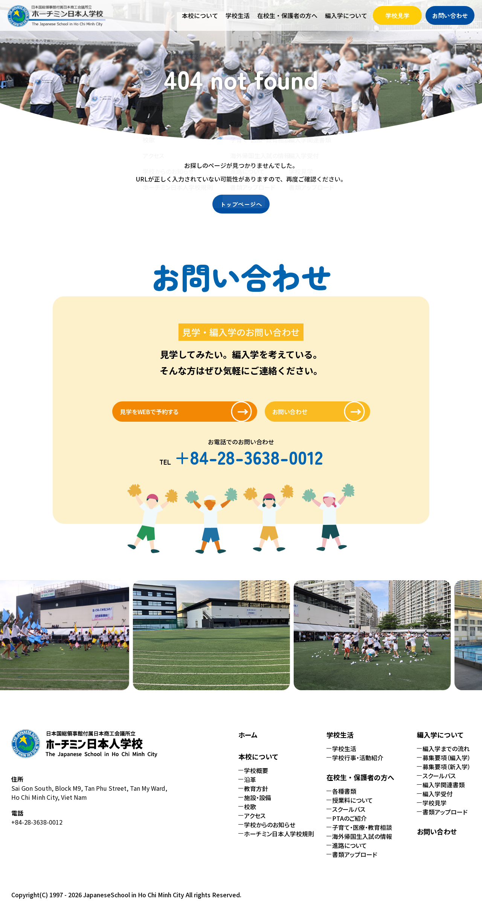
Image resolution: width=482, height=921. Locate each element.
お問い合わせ (450, 15)
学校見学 (397, 15)
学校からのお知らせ (269, 831)
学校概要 (256, 777)
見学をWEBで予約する (170, 414)
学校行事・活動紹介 (357, 764)
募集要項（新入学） (447, 773)
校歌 (250, 813)
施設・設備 (257, 804)
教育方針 (256, 795)
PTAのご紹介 (349, 825)
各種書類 (344, 797)
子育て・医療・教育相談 (362, 834)
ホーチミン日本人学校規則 (279, 840)
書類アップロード (354, 861)
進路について (349, 852)
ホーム (248, 741)
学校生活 (344, 755)
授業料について (352, 806)
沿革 (250, 786)
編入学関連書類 (444, 791)
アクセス (254, 822)
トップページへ (241, 204)
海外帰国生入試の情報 (362, 843)
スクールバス (348, 815)
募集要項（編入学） (447, 764)
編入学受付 (438, 800)
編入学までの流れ (446, 755)
